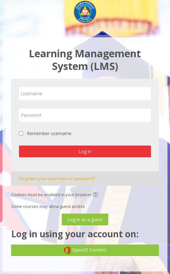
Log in (85, 151)
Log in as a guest (85, 219)
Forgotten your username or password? (57, 178)
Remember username (49, 133)
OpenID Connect (84, 250)
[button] (96, 195)
